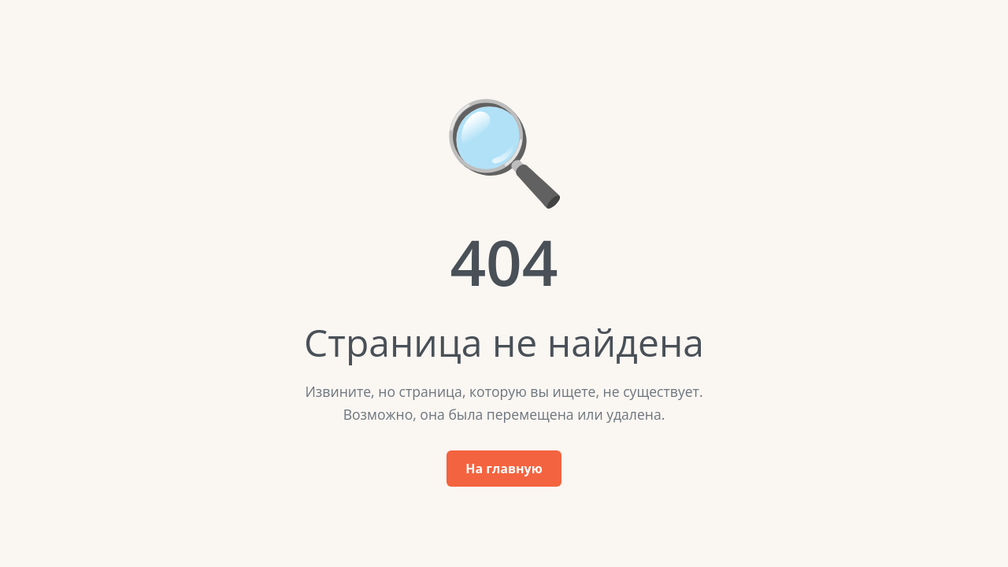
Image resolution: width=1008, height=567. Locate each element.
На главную (503, 468)
